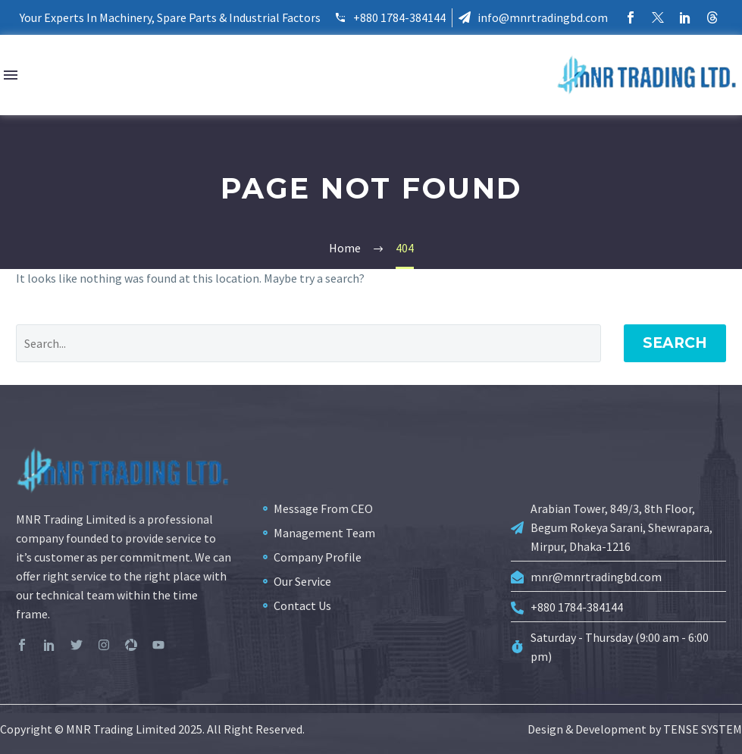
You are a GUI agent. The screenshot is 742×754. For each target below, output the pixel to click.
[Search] (308, 343)
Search (675, 343)
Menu (10, 75)
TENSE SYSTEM (702, 729)
